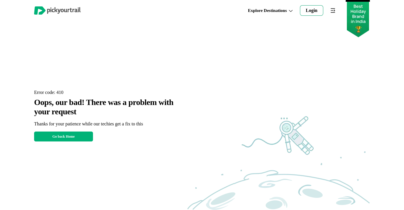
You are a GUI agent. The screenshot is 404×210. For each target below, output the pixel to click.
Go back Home (63, 136)
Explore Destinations (270, 10)
